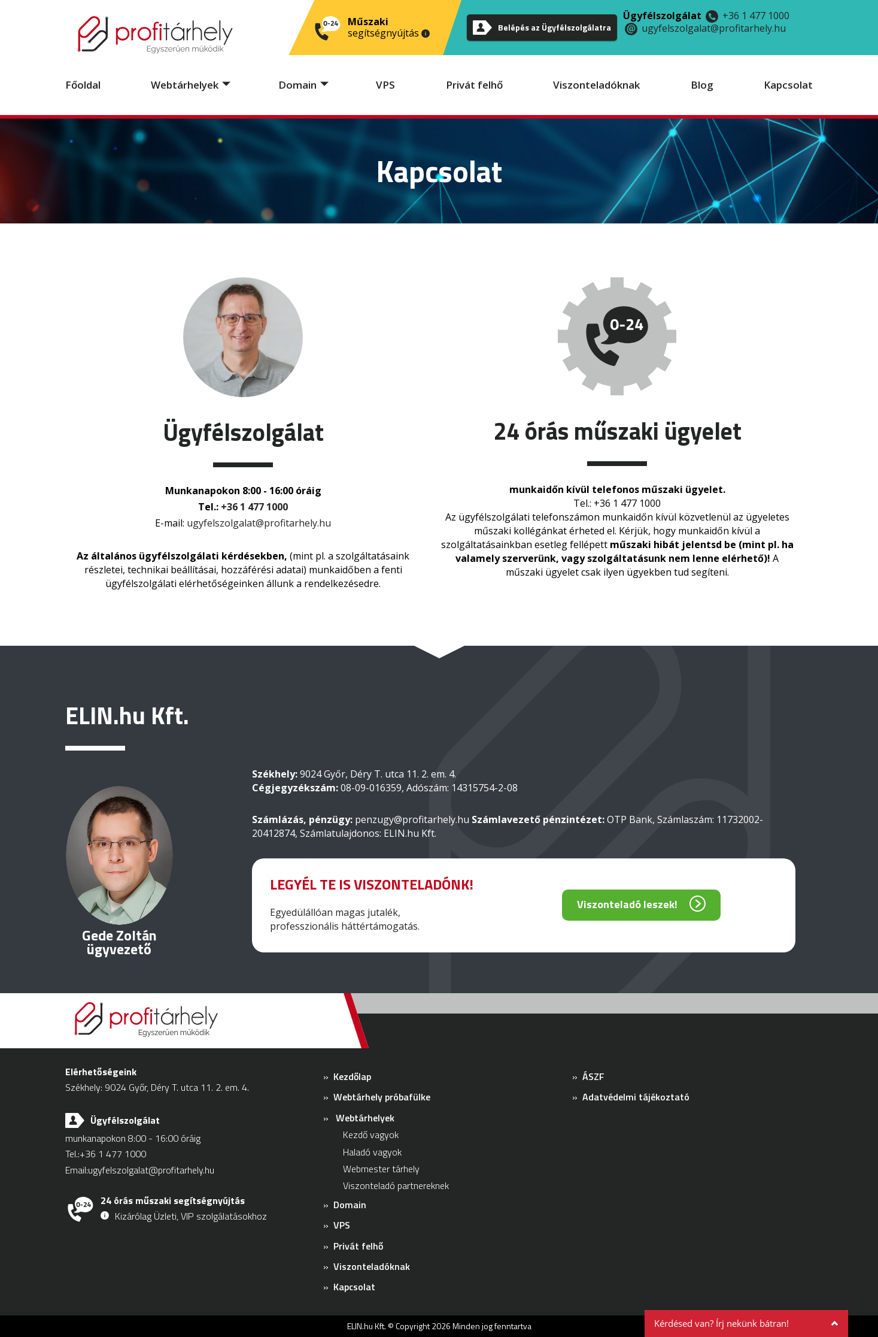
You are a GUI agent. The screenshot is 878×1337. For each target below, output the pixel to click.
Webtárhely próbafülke (381, 1097)
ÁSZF (593, 1076)
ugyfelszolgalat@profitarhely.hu (714, 28)
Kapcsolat (788, 85)
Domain (297, 85)
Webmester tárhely (381, 1168)
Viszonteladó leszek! (627, 904)
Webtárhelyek (184, 85)
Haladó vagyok (372, 1152)
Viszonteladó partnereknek (396, 1185)
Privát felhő (474, 85)
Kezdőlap (352, 1076)
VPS (385, 85)
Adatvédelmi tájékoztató (635, 1097)
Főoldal (83, 85)
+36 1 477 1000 (755, 15)
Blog (702, 85)
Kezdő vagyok (371, 1134)
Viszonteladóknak (596, 85)
